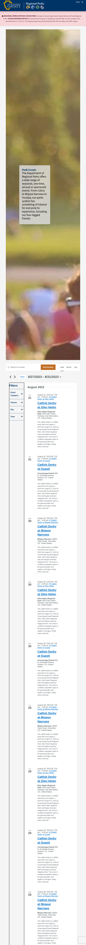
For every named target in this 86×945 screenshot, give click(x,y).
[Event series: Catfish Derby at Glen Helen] (47, 398)
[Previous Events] (10, 377)
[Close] (81, 16)
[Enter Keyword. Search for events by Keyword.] (23, 367)
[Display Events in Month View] (68, 367)
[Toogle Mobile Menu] (79, 2)
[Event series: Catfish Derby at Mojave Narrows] (48, 521)
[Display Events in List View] (62, 367)
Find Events (48, 367)
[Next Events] (15, 377)
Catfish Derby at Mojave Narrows (47, 530)
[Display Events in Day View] (75, 367)
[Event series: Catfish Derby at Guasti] (47, 460)
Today (22, 377)
